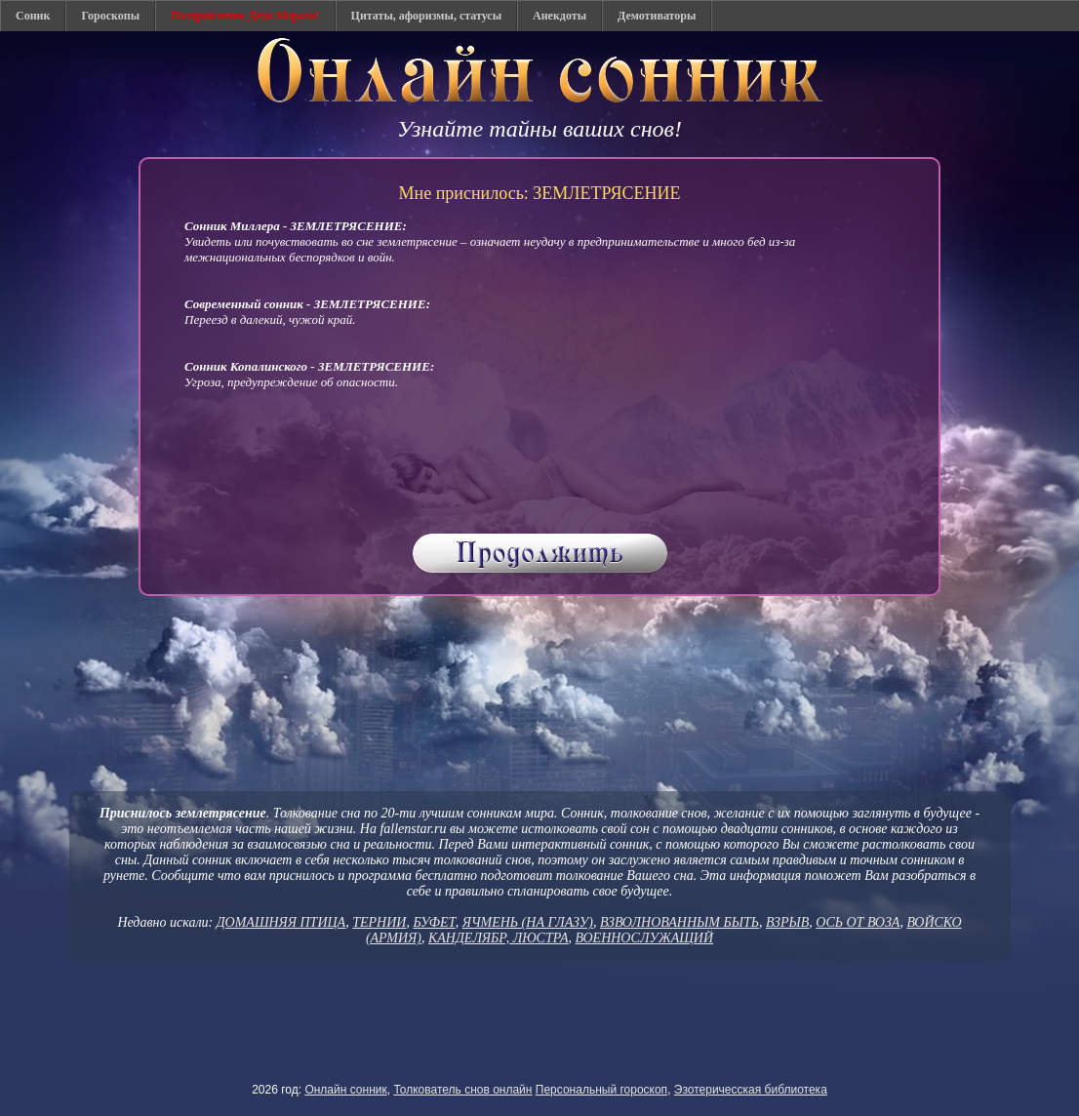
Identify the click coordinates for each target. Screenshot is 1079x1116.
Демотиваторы (657, 15)
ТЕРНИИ (379, 922)
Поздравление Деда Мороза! (245, 15)
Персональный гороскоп (601, 1089)
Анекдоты (559, 15)
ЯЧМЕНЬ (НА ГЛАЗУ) (527, 922)
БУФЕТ (434, 922)
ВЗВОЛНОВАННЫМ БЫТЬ (679, 922)
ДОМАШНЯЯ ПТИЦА (281, 922)
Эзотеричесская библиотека (750, 1089)
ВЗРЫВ (787, 922)
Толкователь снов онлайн (462, 1089)
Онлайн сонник (345, 1089)
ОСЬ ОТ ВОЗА (857, 922)
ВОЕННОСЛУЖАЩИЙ (645, 938)
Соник (33, 15)
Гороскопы (110, 15)
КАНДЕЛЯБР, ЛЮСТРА (498, 938)
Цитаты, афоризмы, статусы (426, 15)
